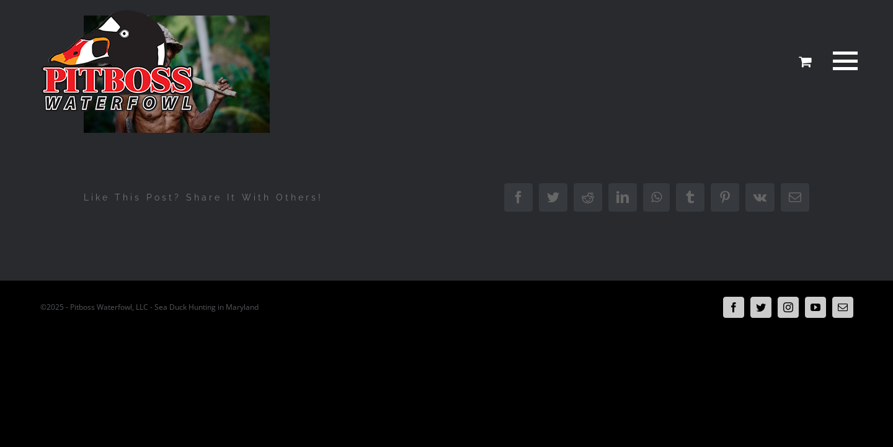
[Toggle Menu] (843, 61)
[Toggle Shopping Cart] (805, 61)
